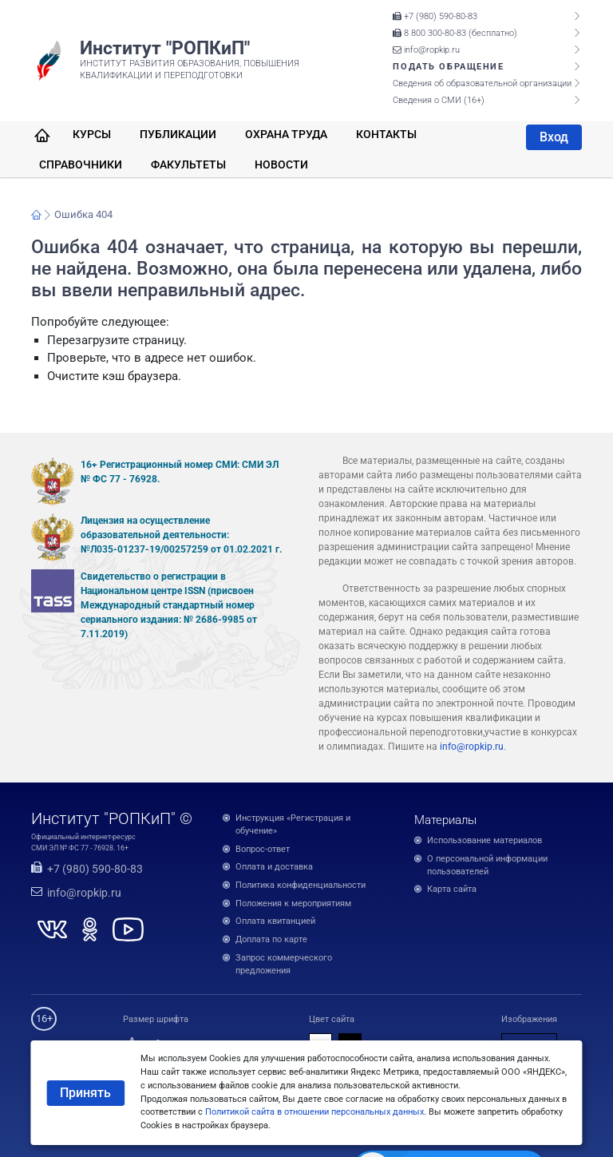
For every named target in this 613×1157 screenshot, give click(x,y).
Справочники (80, 164)
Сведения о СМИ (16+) (438, 100)
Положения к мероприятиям (293, 903)
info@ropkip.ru (426, 50)
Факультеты (188, 164)
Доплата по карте (271, 939)
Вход (554, 137)
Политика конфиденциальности (300, 885)
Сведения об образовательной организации (482, 83)
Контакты (386, 134)
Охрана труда (286, 134)
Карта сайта (452, 889)
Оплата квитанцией (275, 921)
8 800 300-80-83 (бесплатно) (455, 33)
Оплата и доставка (274, 867)
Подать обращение (448, 66)
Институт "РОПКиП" (165, 48)
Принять (85, 1092)
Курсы (92, 134)
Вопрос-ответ (262, 849)
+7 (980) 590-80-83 (435, 16)
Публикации (178, 134)
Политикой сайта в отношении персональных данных (314, 1112)
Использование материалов (484, 840)
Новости (281, 164)
